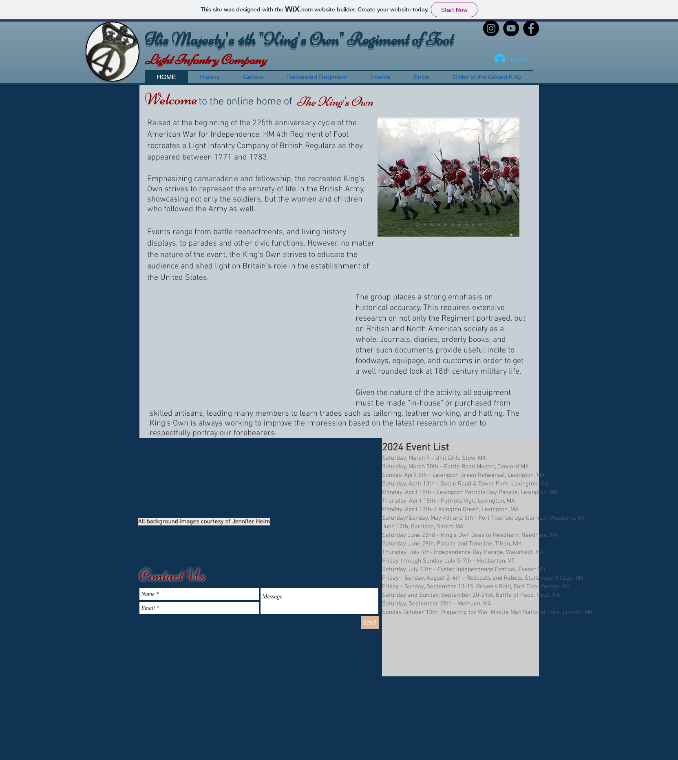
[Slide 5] (445, 224)
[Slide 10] (480, 224)
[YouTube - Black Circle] (511, 28)
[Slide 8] (466, 224)
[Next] (512, 175)
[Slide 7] (459, 224)
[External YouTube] (242, 348)
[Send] (370, 622)
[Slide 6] (452, 224)
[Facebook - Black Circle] (531, 28)
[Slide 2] (425, 224)
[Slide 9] (473, 224)
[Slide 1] (417, 224)
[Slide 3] (432, 224)
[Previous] (385, 175)
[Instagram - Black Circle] (491, 28)
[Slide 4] (438, 224)
